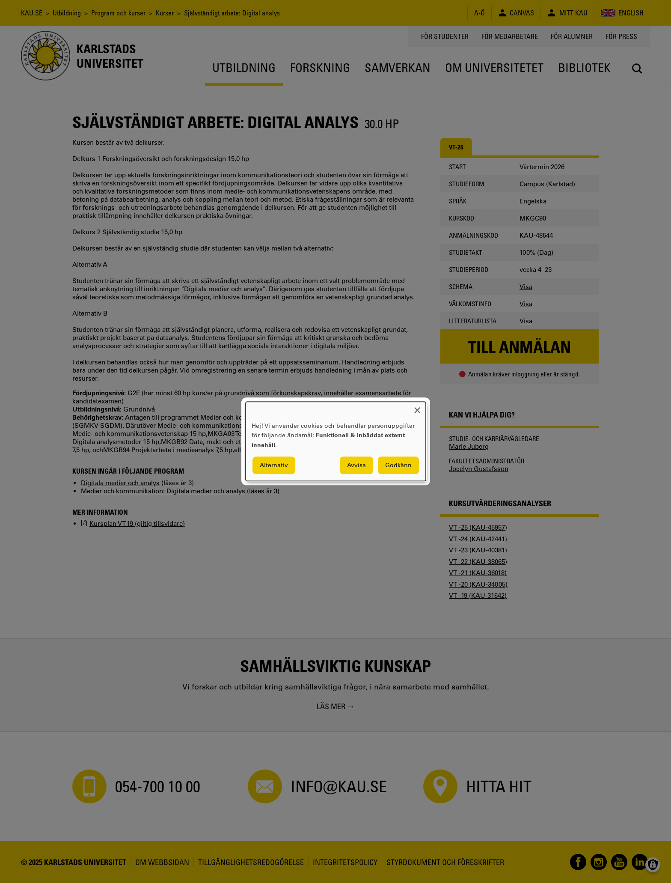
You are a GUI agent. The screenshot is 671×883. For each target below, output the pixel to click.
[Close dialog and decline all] (417, 407)
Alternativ (274, 465)
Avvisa (356, 465)
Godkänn (398, 465)
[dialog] (336, 441)
